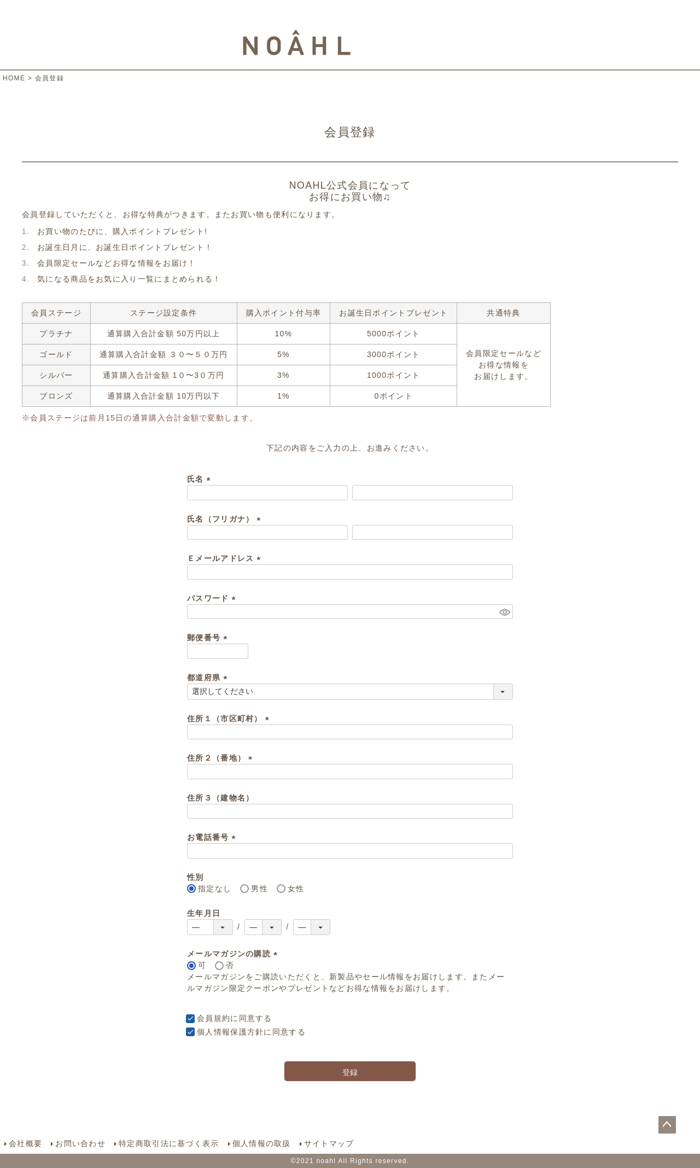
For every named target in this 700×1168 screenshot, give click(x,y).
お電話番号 (213, 837)
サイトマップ (329, 1143)
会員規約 (213, 1018)
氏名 (200, 479)
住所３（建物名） (220, 797)
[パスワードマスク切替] (504, 612)
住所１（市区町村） (230, 718)
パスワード (213, 598)
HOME (14, 78)
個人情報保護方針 (230, 1031)
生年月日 (203, 913)
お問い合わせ (80, 1143)
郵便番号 (209, 637)
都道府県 (209, 677)
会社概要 (25, 1143)
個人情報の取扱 (261, 1143)
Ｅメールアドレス (226, 558)
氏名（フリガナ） (226, 519)
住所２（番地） (221, 758)
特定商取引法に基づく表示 (169, 1143)
